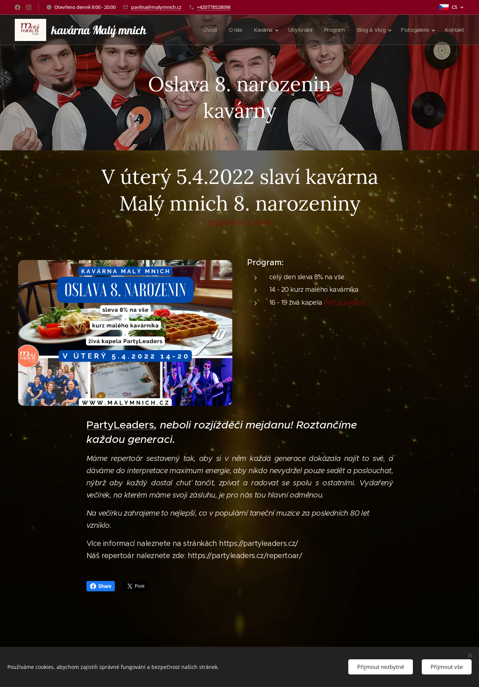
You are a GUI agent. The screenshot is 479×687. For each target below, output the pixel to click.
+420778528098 (213, 7)
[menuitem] (202, 30)
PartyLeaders (344, 302)
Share (101, 586)
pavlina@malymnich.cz (156, 7)
